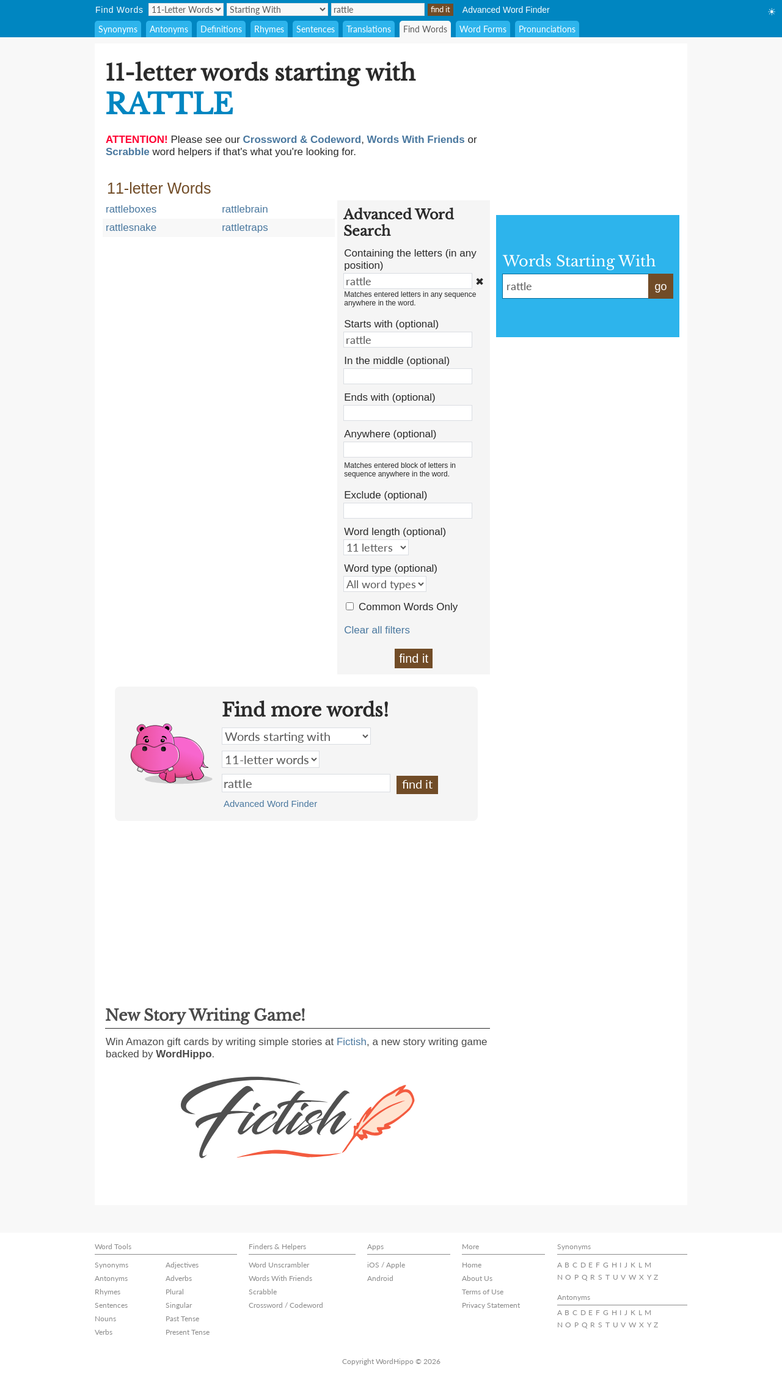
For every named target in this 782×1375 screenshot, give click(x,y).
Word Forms (482, 29)
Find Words (425, 29)
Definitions (221, 29)
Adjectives (182, 1264)
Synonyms (117, 29)
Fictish (352, 1042)
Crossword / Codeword (286, 1305)
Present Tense (188, 1332)
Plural (175, 1291)
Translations (368, 29)
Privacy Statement (491, 1305)
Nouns (105, 1318)
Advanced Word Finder (506, 10)
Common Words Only (408, 607)
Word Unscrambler (279, 1264)
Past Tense (182, 1318)
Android (380, 1278)
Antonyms (169, 29)
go (660, 286)
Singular (179, 1305)
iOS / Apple (386, 1264)
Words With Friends (280, 1278)
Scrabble (263, 1291)
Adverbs (179, 1278)
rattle (306, 783)
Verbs (103, 1332)
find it (413, 658)
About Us (477, 1278)
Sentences (315, 29)
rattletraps (245, 227)
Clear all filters (377, 630)
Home (471, 1264)
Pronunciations (547, 29)
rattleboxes (131, 209)
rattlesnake (131, 227)
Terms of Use (482, 1291)
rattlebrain (245, 209)
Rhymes (269, 29)
